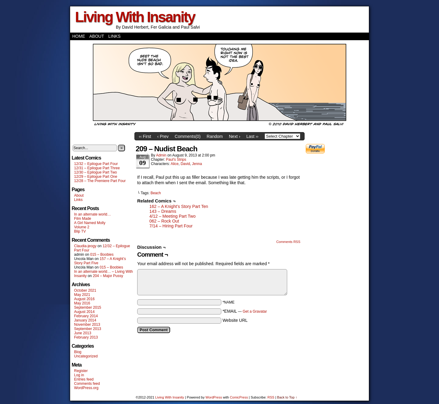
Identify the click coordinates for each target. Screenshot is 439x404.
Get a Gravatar (255, 311)
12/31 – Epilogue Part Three (97, 168)
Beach (156, 193)
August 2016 (84, 299)
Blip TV (80, 231)
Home (78, 36)
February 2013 (86, 337)
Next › (234, 136)
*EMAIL (245, 311)
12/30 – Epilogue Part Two (95, 172)
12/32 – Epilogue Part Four (96, 164)
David (185, 164)
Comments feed (87, 383)
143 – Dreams (162, 211)
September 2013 (87, 329)
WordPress (213, 397)
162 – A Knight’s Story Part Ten (178, 206)
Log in (79, 375)
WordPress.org (86, 388)
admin (161, 155)
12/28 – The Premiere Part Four (100, 181)
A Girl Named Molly (89, 223)
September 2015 (87, 307)
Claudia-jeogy (85, 246)
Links (114, 36)
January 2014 (85, 320)
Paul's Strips (176, 159)
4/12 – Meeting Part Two (172, 216)
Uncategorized (86, 356)
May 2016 (82, 303)
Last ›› (252, 136)
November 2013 (87, 324)
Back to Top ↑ (287, 397)
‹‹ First (145, 136)
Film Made (82, 218)
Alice (175, 164)
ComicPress (239, 397)
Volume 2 (81, 227)
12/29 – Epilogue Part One (95, 176)
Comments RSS (288, 242)
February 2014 (86, 316)
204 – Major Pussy (108, 276)
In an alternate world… (92, 214)
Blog (77, 352)
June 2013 (82, 333)
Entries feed (84, 379)
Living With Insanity (135, 17)
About (96, 36)
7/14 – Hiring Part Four (171, 225)
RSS (270, 397)
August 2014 (84, 312)
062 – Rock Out (164, 221)
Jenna (197, 164)
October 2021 (85, 290)
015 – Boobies (102, 254)
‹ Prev (163, 136)
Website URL (235, 320)
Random (215, 136)
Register (81, 371)
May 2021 (82, 295)
